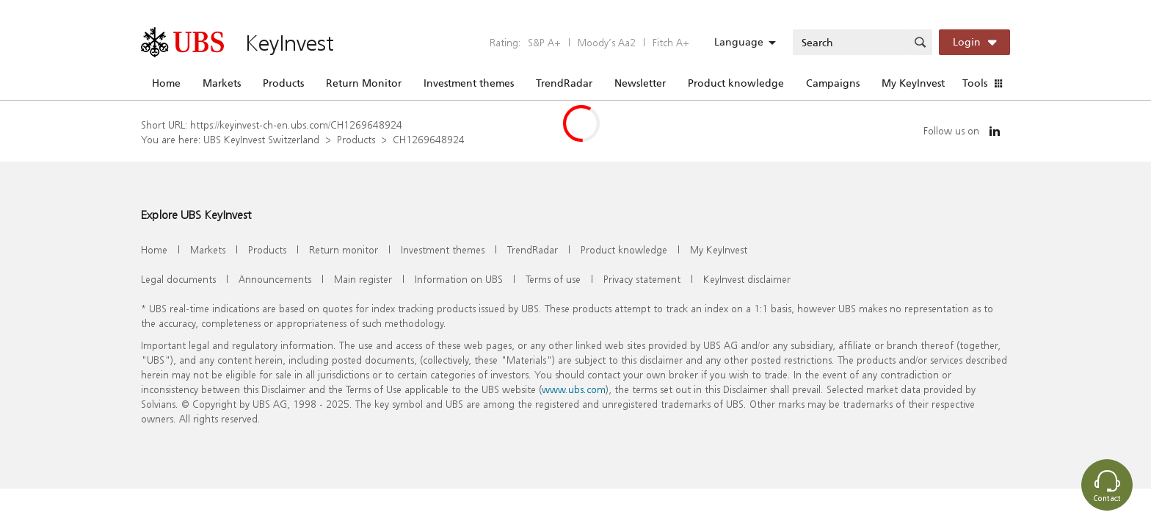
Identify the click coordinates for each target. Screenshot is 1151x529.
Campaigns (833, 83)
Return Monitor (364, 83)
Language (738, 41)
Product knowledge (736, 83)
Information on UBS (459, 279)
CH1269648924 (429, 139)
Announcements (275, 279)
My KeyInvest (913, 83)
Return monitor (343, 249)
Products (283, 83)
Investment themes (469, 83)
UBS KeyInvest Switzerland (261, 139)
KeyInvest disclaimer (747, 279)
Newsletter (640, 83)
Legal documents (178, 279)
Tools (974, 83)
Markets (222, 83)
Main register (363, 279)
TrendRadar (564, 83)
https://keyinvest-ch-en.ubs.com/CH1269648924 (296, 125)
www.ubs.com (574, 389)
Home (166, 83)
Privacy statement (641, 279)
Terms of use (553, 279)
